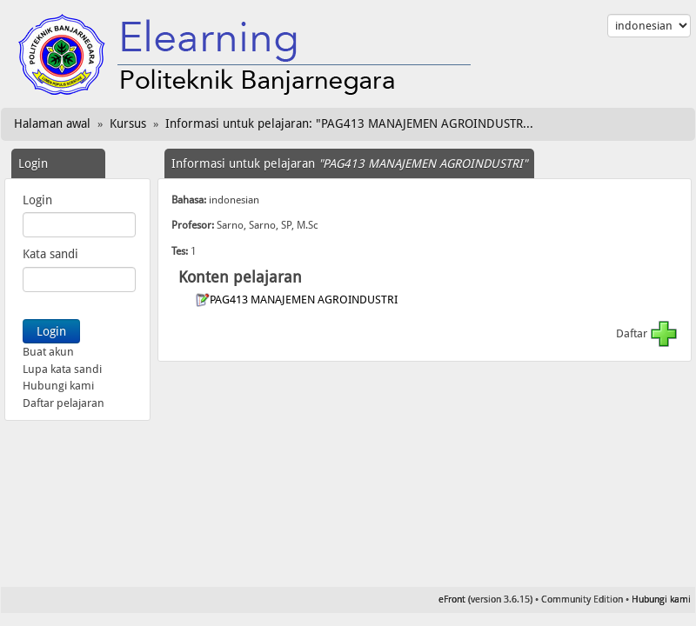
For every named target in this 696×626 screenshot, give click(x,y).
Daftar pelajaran (63, 403)
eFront (451, 599)
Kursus (128, 123)
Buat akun (48, 351)
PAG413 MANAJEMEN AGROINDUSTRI (305, 299)
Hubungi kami (58, 385)
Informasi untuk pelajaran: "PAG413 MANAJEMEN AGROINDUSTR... (349, 123)
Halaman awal (52, 123)
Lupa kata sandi (62, 369)
